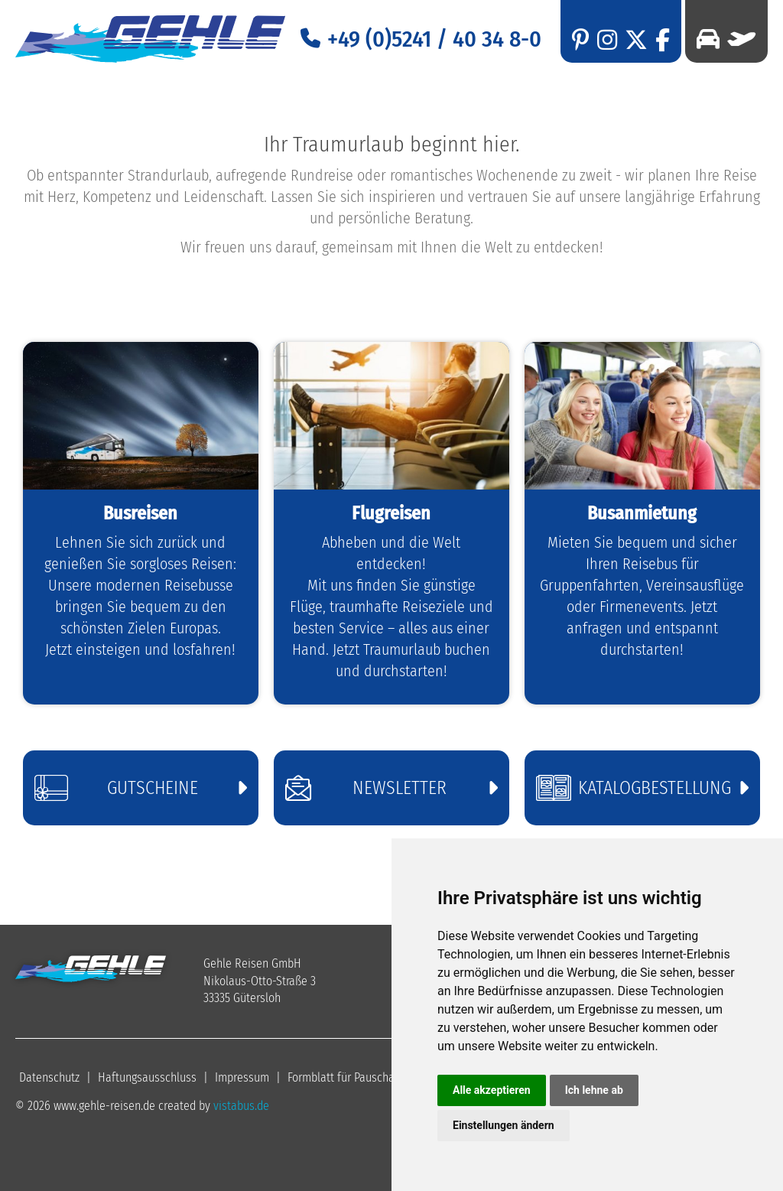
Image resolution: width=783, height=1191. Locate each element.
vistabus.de (241, 1105)
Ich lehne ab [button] (594, 1090)
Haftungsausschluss (147, 1077)
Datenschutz (49, 1077)
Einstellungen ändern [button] (503, 1125)
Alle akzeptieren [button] (492, 1090)
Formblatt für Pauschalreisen (358, 1077)
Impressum (242, 1077)
